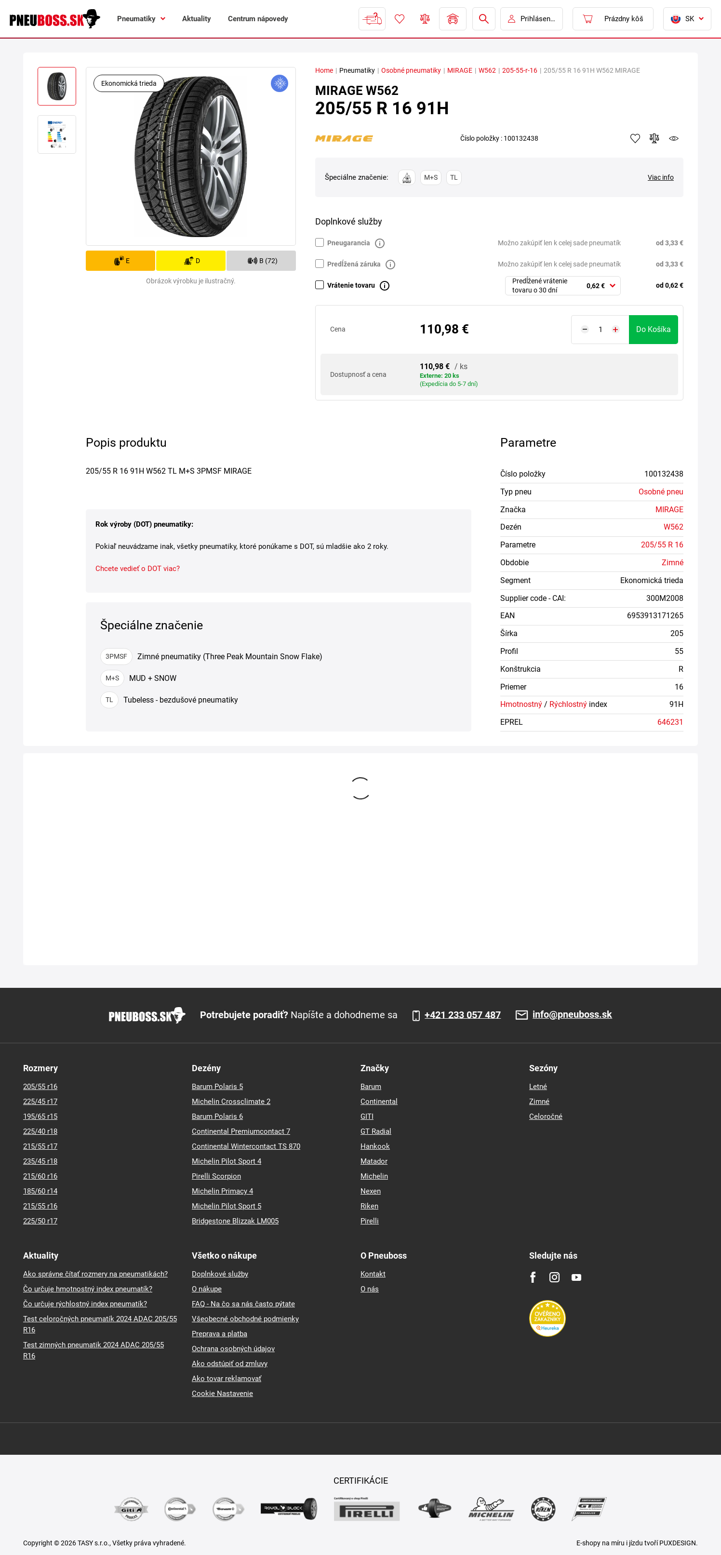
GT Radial (375, 1131)
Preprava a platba (219, 1333)
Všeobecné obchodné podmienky (245, 1319)
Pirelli (369, 1221)
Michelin (374, 1176)
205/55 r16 (40, 1086)
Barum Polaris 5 (217, 1086)
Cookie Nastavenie (222, 1393)
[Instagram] (554, 1277)
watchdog (674, 138)
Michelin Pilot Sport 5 (226, 1206)
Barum (370, 1086)
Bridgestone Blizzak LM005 (235, 1221)
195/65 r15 (40, 1116)
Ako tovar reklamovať (226, 1378)
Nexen (370, 1191)
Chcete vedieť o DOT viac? (137, 568)
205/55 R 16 (662, 544)
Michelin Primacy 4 (222, 1191)
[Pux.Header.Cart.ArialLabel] (613, 18)
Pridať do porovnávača (654, 138)
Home (324, 70)
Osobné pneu (661, 491)
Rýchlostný (568, 704)
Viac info (661, 177)
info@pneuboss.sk (572, 1015)
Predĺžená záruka (354, 264)
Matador (373, 1161)
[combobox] (563, 285)
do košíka (653, 329)
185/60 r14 (40, 1191)
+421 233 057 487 (463, 1015)
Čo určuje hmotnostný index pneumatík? (87, 1289)
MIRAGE (459, 70)
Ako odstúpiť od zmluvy (229, 1363)
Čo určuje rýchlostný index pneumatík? (85, 1304)
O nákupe (207, 1289)
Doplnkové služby (220, 1274)
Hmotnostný (521, 704)
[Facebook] (532, 1277)
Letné (538, 1086)
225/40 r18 (40, 1131)
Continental (379, 1101)
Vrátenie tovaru (351, 285)
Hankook (375, 1146)
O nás (369, 1289)
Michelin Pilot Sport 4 (226, 1161)
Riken (369, 1206)
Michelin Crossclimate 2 (231, 1101)
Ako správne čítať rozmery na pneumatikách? (95, 1274)
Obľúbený (399, 18)
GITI (367, 1116)
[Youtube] (576, 1277)
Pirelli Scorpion (216, 1176)
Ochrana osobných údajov (233, 1348)
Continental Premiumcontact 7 (241, 1131)
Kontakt (373, 1274)
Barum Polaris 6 (217, 1116)
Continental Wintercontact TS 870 (246, 1146)
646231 (670, 722)
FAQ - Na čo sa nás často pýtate (243, 1304)
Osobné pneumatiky (411, 70)
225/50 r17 (40, 1221)
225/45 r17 (40, 1101)
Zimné (672, 562)
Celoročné (545, 1116)
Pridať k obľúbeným (635, 138)
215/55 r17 (40, 1146)
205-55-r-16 (519, 70)
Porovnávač (425, 18)
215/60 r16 (40, 1176)
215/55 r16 (40, 1206)
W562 (487, 70)
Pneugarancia (348, 243)
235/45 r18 (40, 1161)
